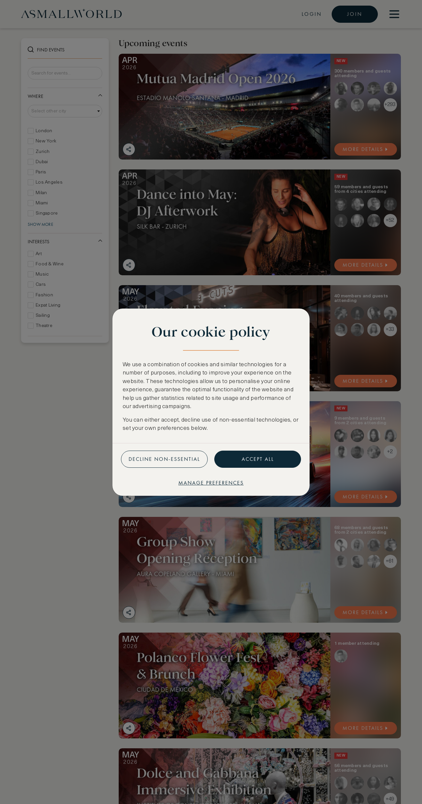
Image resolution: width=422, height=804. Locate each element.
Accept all (258, 459)
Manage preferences (211, 483)
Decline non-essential (164, 459)
